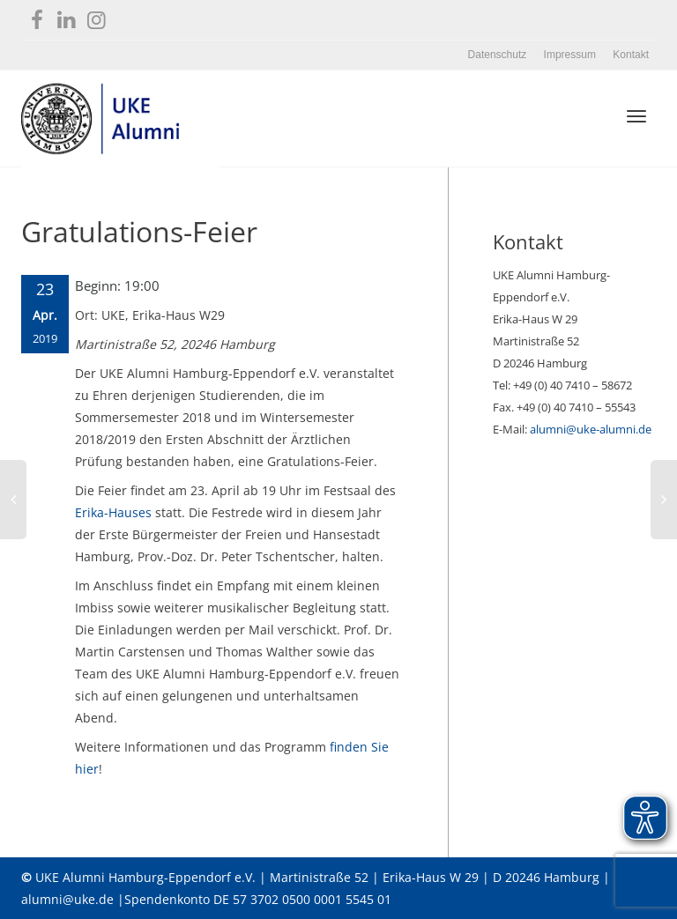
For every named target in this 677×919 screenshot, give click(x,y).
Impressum (570, 54)
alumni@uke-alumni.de (590, 429)
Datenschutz (497, 54)
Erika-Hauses (113, 512)
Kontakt (631, 54)
